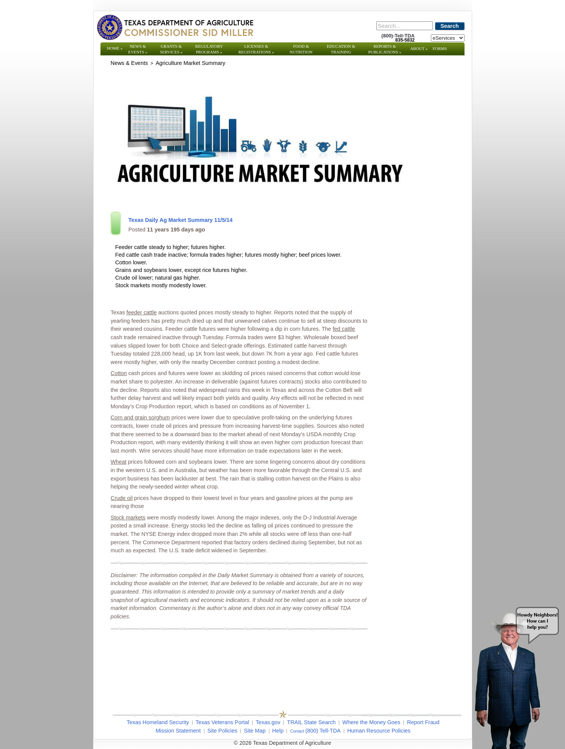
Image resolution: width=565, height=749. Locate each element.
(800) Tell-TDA (323, 731)
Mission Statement (178, 731)
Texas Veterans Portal (222, 722)
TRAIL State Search (311, 722)
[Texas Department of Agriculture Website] (175, 27)
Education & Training (341, 49)
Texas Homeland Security (158, 722)
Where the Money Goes (371, 722)
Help (278, 731)
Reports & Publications (384, 49)
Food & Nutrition (301, 49)
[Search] (404, 25)
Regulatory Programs (209, 49)
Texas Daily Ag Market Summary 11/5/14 (180, 220)
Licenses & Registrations (256, 49)
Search (449, 26)
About (419, 48)
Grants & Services (171, 49)
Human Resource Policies (379, 731)
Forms (440, 48)
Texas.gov (268, 722)
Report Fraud (423, 722)
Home (115, 48)
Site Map (255, 731)
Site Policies (222, 731)
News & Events (137, 49)
